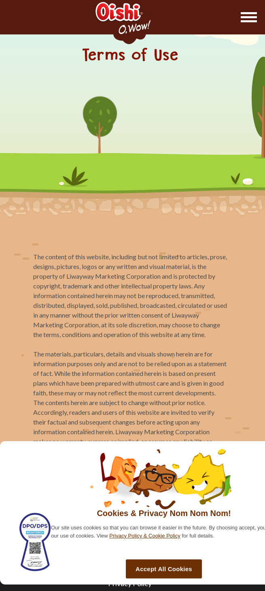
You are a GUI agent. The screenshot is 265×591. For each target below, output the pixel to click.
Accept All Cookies (164, 568)
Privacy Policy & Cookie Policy (144, 536)
